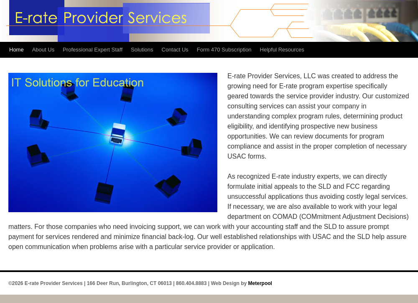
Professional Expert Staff (92, 49)
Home (16, 49)
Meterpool (260, 283)
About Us (43, 49)
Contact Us (175, 49)
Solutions (142, 49)
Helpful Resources (282, 49)
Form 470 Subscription (224, 49)
